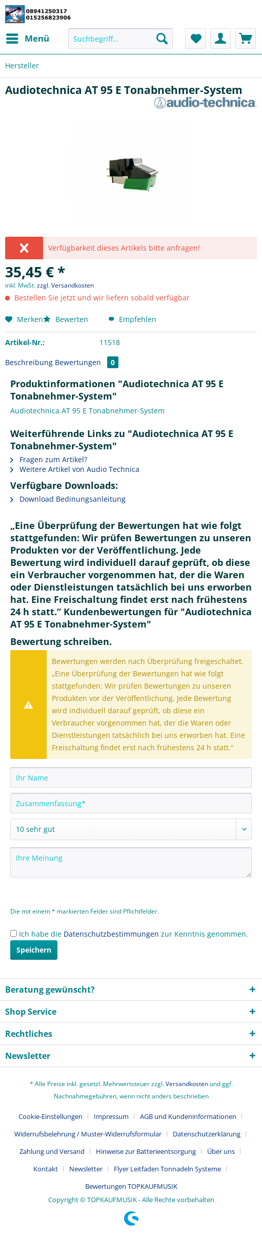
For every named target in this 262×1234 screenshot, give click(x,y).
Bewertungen (86, 362)
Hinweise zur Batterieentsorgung (146, 1151)
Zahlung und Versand (52, 1151)
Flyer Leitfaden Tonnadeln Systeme (167, 1168)
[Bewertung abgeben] (131, 829)
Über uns (221, 1151)
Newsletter (86, 1168)
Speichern (33, 950)
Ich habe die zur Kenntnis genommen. (133, 934)
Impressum (111, 1116)
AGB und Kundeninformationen (188, 1116)
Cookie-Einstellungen (50, 1116)
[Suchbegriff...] (120, 38)
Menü (27, 37)
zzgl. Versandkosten (65, 285)
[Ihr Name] (131, 777)
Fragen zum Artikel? (48, 459)
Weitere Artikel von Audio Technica (74, 469)
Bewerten (66, 319)
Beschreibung (29, 362)
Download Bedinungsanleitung (68, 499)
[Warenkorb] (245, 38)
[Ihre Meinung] (131, 862)
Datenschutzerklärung (206, 1133)
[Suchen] (162, 38)
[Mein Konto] (220, 38)
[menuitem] (27, 38)
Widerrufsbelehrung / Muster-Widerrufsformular (88, 1133)
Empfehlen (132, 319)
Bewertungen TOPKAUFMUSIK (131, 1186)
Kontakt (45, 1168)
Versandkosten (187, 1083)
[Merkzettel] (195, 38)
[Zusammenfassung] (131, 803)
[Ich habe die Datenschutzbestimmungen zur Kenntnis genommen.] (13, 933)
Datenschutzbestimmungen (111, 934)
